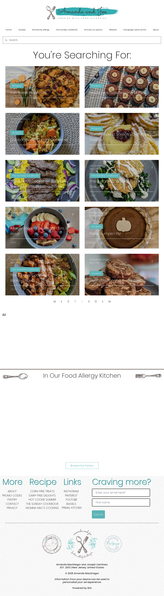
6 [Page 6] (68, 301)
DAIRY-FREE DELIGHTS (42, 495)
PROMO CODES (12, 495)
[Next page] (103, 302)
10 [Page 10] (96, 301)
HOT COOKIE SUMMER (42, 500)
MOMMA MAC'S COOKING (42, 508)
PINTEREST (71, 495)
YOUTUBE (71, 500)
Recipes (17, 85)
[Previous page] (61, 302)
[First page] (55, 302)
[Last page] (109, 302)
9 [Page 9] (89, 301)
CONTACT (12, 504)
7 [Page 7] (75, 301)
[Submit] (98, 514)
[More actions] (74, 74)
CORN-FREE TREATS (42, 491)
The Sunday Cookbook (25, 175)
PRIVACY (12, 508)
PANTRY (12, 500)
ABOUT (12, 491)
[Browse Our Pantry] (82, 465)
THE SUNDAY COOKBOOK (42, 504)
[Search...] (81, 40)
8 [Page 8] (82, 301)
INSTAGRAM (71, 491)
